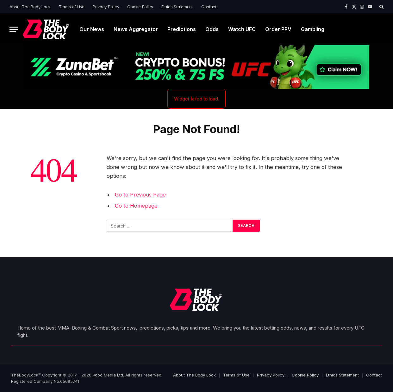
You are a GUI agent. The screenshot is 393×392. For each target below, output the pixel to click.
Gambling (312, 29)
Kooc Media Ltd (108, 374)
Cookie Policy (140, 6)
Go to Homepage (136, 205)
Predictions (181, 29)
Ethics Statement (177, 6)
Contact (208, 6)
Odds (212, 29)
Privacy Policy (106, 6)
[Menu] (13, 29)
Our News (91, 29)
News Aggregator (136, 29)
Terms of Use (71, 6)
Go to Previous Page (140, 194)
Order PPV (278, 29)
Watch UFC (242, 29)
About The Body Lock (30, 6)
